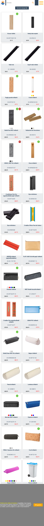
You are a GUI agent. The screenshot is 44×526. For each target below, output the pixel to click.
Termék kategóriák (22, 8)
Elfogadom (38, 505)
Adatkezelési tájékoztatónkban (9, 503)
